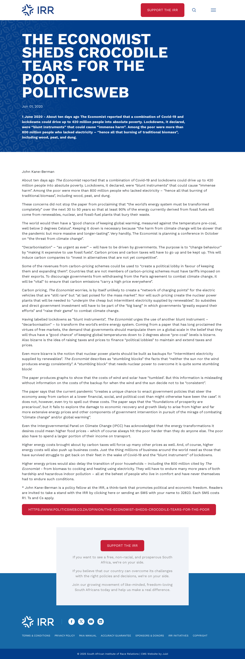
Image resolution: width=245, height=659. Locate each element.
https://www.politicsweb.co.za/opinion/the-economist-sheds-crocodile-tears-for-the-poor (119, 509)
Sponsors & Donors (149, 635)
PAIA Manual (87, 635)
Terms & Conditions (36, 635)
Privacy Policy (65, 635)
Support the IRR (122, 546)
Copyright (200, 635)
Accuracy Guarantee (116, 635)
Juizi (165, 653)
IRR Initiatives (178, 635)
